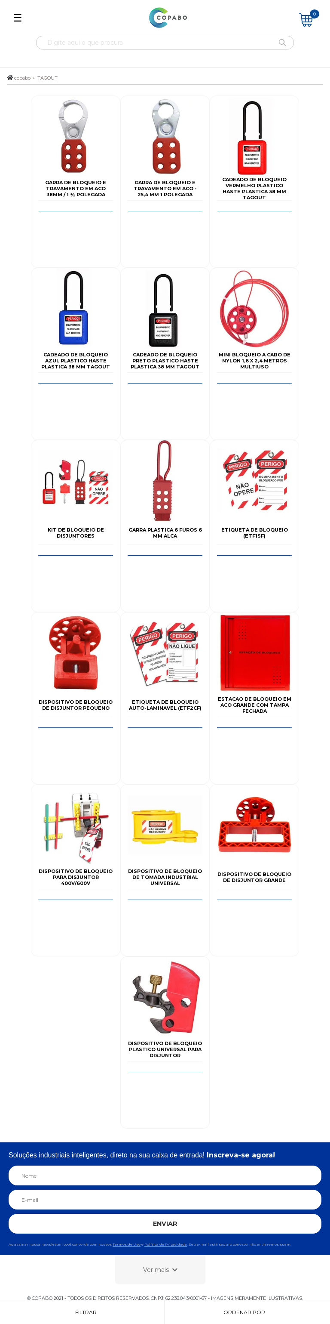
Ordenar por (244, 1312)
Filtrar (86, 1312)
